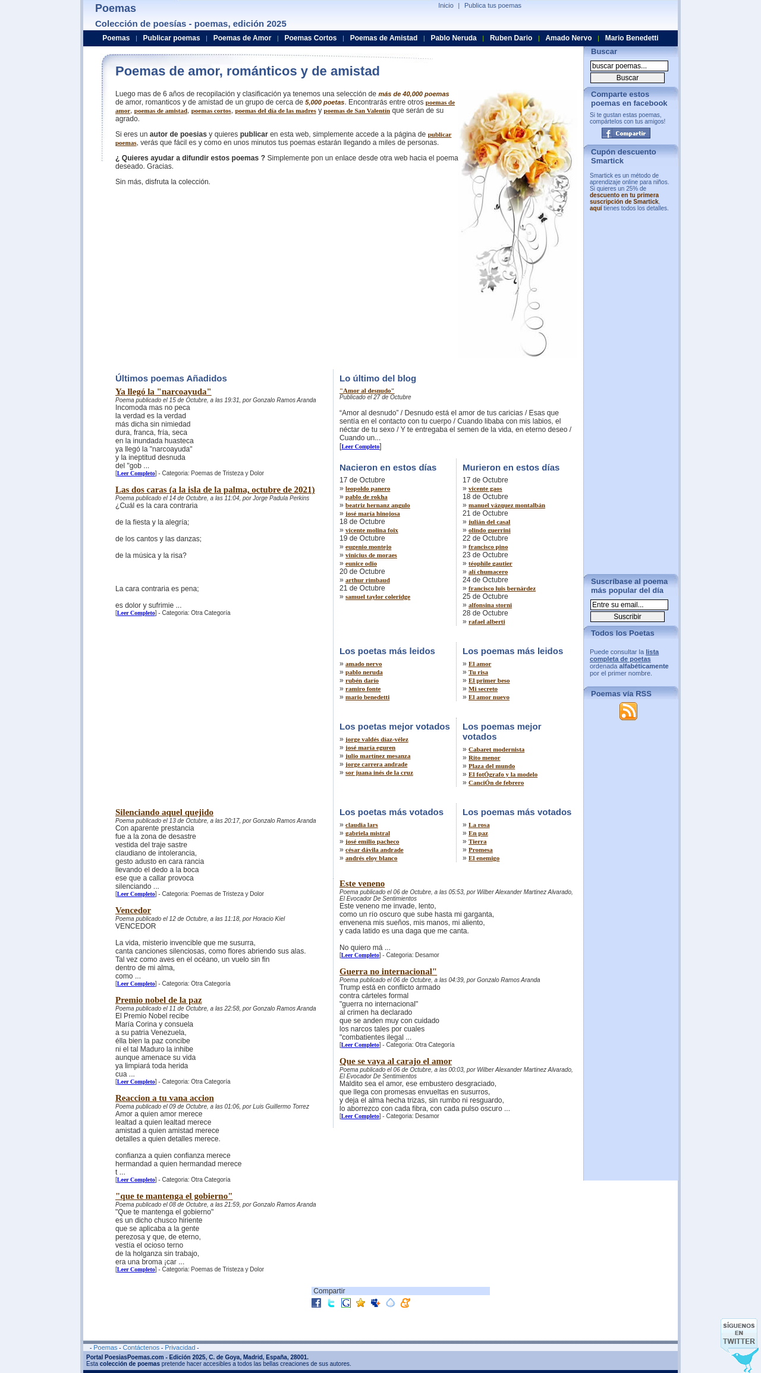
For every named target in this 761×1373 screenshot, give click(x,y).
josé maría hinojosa (372, 513)
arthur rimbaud (367, 579)
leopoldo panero (367, 488)
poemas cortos (211, 110)
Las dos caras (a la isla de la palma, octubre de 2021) (215, 489)
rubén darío (362, 680)
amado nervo (363, 663)
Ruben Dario (511, 38)
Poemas (116, 38)
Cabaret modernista (496, 749)
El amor (479, 663)
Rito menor (484, 757)
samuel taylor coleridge (377, 596)
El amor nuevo (489, 696)
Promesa (480, 849)
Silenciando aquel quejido (164, 812)
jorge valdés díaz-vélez (376, 739)
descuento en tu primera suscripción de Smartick (624, 198)
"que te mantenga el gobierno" (173, 1196)
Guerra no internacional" (388, 971)
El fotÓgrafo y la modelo (502, 774)
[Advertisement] (215, 276)
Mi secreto (483, 688)
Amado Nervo (568, 38)
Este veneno (362, 883)
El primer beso (489, 680)
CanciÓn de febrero (496, 782)
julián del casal (489, 521)
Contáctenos (140, 1347)
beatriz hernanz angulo (377, 505)
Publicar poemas (171, 38)
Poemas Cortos (310, 38)
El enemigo (483, 857)
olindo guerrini (489, 530)
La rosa (479, 824)
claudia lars (361, 824)
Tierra (477, 841)
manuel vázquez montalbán (506, 505)
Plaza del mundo (491, 765)
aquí (596, 208)
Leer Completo (136, 473)
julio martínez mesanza (377, 755)
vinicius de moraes (371, 554)
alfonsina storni (490, 604)
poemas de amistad (160, 110)
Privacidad (180, 1347)
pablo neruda (364, 672)
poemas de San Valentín (357, 110)
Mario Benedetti (632, 38)
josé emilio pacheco (372, 841)
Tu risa (478, 672)
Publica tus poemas (492, 5)
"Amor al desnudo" (367, 390)
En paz (478, 833)
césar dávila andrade (374, 849)
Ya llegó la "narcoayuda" (163, 391)
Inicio (446, 5)
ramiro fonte (362, 688)
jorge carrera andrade (376, 764)
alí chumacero (488, 571)
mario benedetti (367, 696)
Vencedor (133, 910)
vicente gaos (485, 488)
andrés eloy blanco (371, 857)
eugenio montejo (368, 546)
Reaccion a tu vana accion (164, 1098)
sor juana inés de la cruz (379, 772)
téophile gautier (490, 563)
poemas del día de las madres (275, 110)
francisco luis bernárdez (502, 588)
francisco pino (488, 546)
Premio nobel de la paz (158, 1000)
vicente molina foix (371, 530)
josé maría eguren (370, 747)
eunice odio (361, 563)
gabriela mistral (367, 833)
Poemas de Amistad (384, 38)
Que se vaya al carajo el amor (395, 1061)
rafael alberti (486, 621)
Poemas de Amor (242, 38)
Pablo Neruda (453, 38)
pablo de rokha (366, 496)
